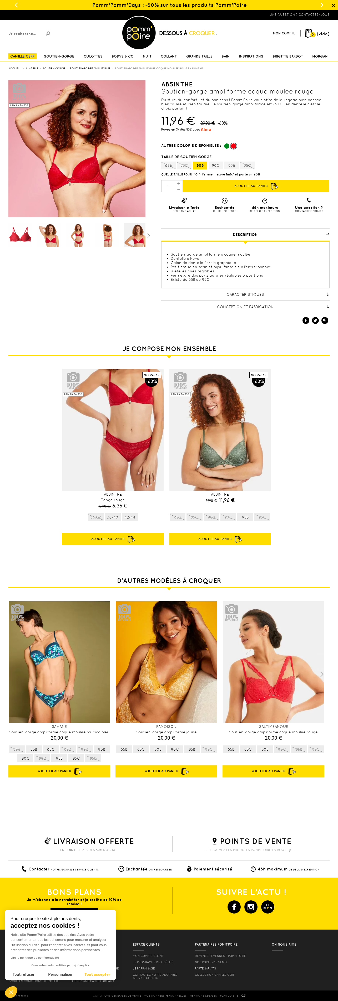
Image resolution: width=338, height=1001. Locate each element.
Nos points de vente (211, 962)
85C (184, 165)
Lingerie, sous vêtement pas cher (34, 15)
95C (247, 165)
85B (168, 165)
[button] (11, 992)
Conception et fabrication (273, 307)
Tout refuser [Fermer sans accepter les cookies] (23, 974)
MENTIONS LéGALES (203, 995)
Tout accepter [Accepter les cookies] (97, 974)
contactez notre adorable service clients (155, 976)
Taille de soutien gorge (187, 157)
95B (231, 165)
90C (216, 165)
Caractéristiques (278, 294)
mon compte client (148, 955)
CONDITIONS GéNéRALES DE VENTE (117, 995)
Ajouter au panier (256, 186)
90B (200, 165)
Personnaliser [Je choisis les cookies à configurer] (60, 974)
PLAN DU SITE (229, 995)
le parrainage (144, 968)
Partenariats (205, 968)
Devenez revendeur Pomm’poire (220, 955)
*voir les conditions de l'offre (34, 981)
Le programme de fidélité (153, 962)
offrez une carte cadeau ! (92, 981)
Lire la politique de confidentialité (35, 957)
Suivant (148, 235)
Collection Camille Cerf (215, 974)
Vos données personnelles (165, 995)
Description (281, 234)
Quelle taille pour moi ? (181, 174)
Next (321, 674)
